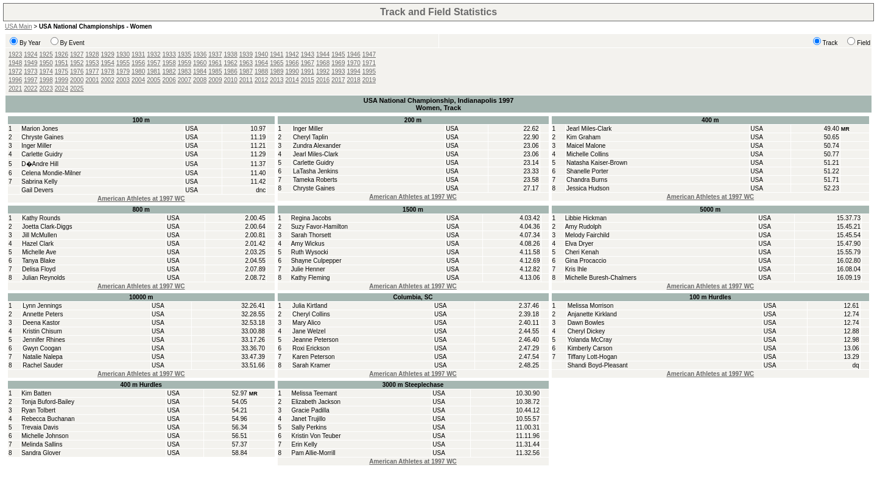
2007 (184, 80)
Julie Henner (308, 269)
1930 (123, 54)
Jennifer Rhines (44, 339)
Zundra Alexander (317, 145)
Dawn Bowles (586, 322)
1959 (184, 63)
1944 (322, 54)
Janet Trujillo (309, 419)
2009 (215, 80)
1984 (199, 71)
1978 (107, 71)
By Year (29, 43)
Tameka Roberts (315, 179)
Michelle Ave (39, 252)
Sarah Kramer (311, 365)
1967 (307, 63)
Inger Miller (36, 145)
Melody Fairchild (587, 235)
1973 (30, 71)
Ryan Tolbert (38, 410)
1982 (169, 71)
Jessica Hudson (588, 188)
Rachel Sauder (43, 365)
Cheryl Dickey (586, 331)
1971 (369, 63)
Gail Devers (37, 190)
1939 (246, 54)
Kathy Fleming (310, 277)
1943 (307, 54)
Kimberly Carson (590, 348)
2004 (138, 80)
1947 (369, 54)
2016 (322, 80)
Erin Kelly (304, 444)
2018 (354, 80)
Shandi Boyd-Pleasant (598, 365)
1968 (322, 63)
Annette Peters (43, 314)
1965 (276, 63)
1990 (292, 71)
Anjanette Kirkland (592, 314)
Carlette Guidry (41, 154)
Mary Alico (306, 322)
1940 (261, 54)
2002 (107, 80)
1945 (338, 54)
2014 (292, 80)
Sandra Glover (40, 453)
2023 (46, 88)
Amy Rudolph (583, 226)
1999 (61, 80)
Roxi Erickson (310, 348)
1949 (30, 63)
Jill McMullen (39, 235)
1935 (184, 54)
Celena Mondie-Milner (51, 173)
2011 (246, 80)
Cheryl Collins (311, 314)
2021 (15, 88)
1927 (76, 54)
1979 (123, 71)
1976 (76, 71)
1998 (46, 80)
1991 (307, 71)
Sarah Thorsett (311, 235)
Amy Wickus (308, 243)
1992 (322, 71)
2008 (199, 80)
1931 (138, 54)
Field (863, 43)
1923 (15, 54)
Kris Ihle (576, 269)
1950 (46, 63)
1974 (46, 71)
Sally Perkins (309, 427)
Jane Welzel (308, 331)
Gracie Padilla (310, 410)
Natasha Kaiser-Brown (596, 162)
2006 (169, 80)
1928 (92, 54)
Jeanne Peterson (315, 339)
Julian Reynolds (43, 277)
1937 (215, 54)
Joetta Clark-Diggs (47, 226)
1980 (138, 71)
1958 (169, 63)
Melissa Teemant (314, 393)
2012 (261, 80)
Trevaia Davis (39, 427)
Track (830, 43)
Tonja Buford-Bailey (47, 401)
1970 (354, 63)
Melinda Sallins (41, 444)
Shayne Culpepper (316, 260)
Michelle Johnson (44, 436)
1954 (107, 63)
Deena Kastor (41, 322)
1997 (30, 80)
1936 (199, 54)
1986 (231, 71)
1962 (231, 63)
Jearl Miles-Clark (315, 154)
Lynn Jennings (42, 305)
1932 (153, 54)
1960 (199, 63)
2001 (92, 80)
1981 (153, 71)
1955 (123, 63)
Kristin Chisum (42, 331)
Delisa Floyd (38, 269)
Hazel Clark (38, 243)
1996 (15, 80)
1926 (61, 54)
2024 (61, 88)
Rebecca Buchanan (47, 419)
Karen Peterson (313, 356)
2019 (369, 80)
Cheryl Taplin (310, 137)
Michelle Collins (587, 154)
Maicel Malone (585, 145)
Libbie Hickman (586, 218)
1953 (92, 63)
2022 (30, 88)
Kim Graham (583, 137)
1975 (61, 71)
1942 (292, 54)
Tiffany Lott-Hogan (593, 356)
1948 (15, 63)
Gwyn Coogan (42, 348)
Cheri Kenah (582, 252)
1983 (184, 71)
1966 (292, 63)
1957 (153, 63)
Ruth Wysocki (309, 252)
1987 (246, 71)
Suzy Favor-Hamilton (319, 226)
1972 (15, 71)
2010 (231, 80)
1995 (369, 71)
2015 (307, 80)
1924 (30, 54)
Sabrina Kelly (39, 181)
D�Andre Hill (39, 164)
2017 (338, 80)
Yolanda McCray (590, 339)
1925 (46, 54)
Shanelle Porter (587, 171)
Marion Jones (39, 128)
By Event (72, 43)
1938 (231, 54)
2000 (76, 80)
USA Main (18, 26)
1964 (261, 63)
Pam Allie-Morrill (314, 453)
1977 (92, 71)
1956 (138, 63)
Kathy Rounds (41, 218)
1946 (354, 54)
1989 (276, 71)
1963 (246, 63)
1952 (76, 63)
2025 (76, 88)
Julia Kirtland (309, 305)
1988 (261, 71)
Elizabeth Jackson (316, 401)
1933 (169, 54)
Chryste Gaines (42, 137)
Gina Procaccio (586, 260)
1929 (107, 54)
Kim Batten (36, 393)
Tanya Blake (38, 260)
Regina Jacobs (311, 218)
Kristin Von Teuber (316, 436)
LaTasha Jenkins (316, 171)
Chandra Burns (586, 179)
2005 (153, 80)
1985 (215, 71)
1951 (61, 63)
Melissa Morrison (591, 305)
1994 (354, 71)
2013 (276, 80)
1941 (276, 54)
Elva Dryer (579, 243)
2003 (123, 80)
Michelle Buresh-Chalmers (600, 277)
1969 (338, 63)
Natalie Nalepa (43, 356)
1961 (215, 63)
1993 (338, 71)
